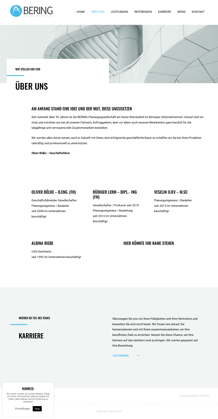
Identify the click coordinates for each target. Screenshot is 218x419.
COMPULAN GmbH (200, 396)
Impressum (102, 411)
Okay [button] (37, 408)
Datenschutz (115, 411)
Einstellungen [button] (22, 408)
